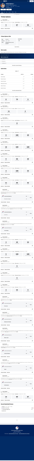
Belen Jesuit (17, 263)
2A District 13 (4, 63)
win (13, 120)
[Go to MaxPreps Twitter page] (20, 443)
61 (26, 227)
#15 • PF (9, 7)
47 (26, 350)
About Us (14, 445)
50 (26, 319)
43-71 (21, 379)
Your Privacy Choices (17, 450)
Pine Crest (16, 287)
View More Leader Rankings (17, 65)
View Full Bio (17, 46)
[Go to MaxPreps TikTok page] (10, 443)
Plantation (16, 96)
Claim (3, 9)
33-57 (19, 363)
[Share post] (32, 28)
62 (26, 353)
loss (13, 22)
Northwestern (17, 132)
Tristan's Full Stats (7, 28)
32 (26, 214)
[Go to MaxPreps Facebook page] (23, 443)
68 (26, 303)
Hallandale (16, 239)
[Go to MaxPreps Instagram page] (17, 443)
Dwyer (16, 108)
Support (17, 451)
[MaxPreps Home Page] (14, 14)
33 (26, 366)
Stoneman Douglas (17, 156)
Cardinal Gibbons (17, 22)
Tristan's (2, 22)
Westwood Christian (18, 275)
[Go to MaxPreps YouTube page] (14, 443)
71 (26, 212)
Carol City (16, 144)
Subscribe (14, 447)
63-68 (17, 331)
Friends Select (17, 251)
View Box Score (4, 410)
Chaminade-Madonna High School (17, 429)
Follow (9, 9)
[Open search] (28, 1)
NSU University (17, 168)
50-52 (21, 315)
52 (26, 321)
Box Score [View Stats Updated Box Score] (2, 28)
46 (26, 198)
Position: (16, 71)
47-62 (14, 347)
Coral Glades (2, 224)
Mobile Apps (19, 445)
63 (26, 196)
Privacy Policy (19, 447)
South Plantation (17, 120)
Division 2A (3, 61)
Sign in (32, 1)
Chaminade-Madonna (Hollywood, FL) (11, 5)
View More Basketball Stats (17, 90)
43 (26, 382)
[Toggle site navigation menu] (1, 1)
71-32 (21, 208)
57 (26, 369)
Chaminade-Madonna (7, 196)
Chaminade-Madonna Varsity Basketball (10, 43)
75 (26, 230)
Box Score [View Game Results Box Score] (8, 217)
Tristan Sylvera (10, 3)
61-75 (13, 224)
